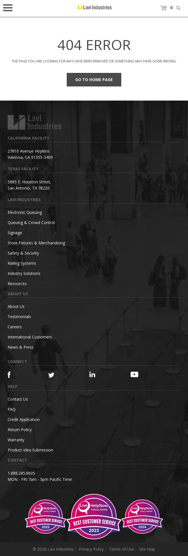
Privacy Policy (91, 549)
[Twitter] (58, 375)
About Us (16, 306)
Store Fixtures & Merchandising (36, 243)
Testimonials (19, 316)
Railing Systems (22, 263)
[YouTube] (140, 374)
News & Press (21, 347)
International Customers (30, 337)
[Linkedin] (99, 374)
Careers (15, 326)
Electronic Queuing (25, 212)
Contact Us (18, 399)
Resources (17, 283)
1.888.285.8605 (21, 473)
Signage (15, 232)
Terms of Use (121, 549)
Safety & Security (23, 253)
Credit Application (24, 419)
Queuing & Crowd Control (31, 222)
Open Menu (9, 7)
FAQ (12, 409)
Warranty (16, 439)
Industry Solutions (24, 273)
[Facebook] (18, 375)
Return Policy (20, 429)
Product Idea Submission (30, 450)
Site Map (147, 549)
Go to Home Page (94, 79)
